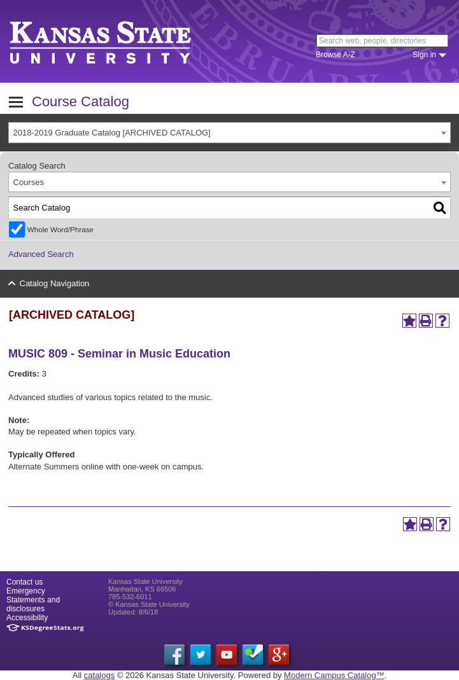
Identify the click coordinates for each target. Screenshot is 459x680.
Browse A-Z (335, 54)
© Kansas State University (149, 604)
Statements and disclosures (33, 604)
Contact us (24, 582)
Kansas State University (116, 41)
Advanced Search (41, 254)
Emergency (25, 590)
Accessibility (27, 617)
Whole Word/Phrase (60, 229)
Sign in (424, 54)
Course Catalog (80, 101)
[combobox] (229, 132)
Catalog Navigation (55, 283)
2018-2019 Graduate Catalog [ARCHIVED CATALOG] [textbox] (112, 132)
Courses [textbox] (28, 182)
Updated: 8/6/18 (133, 612)
